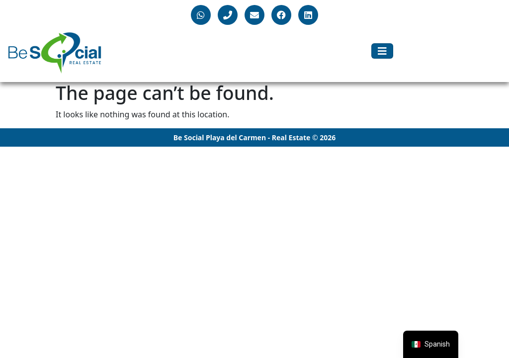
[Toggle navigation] (382, 51)
